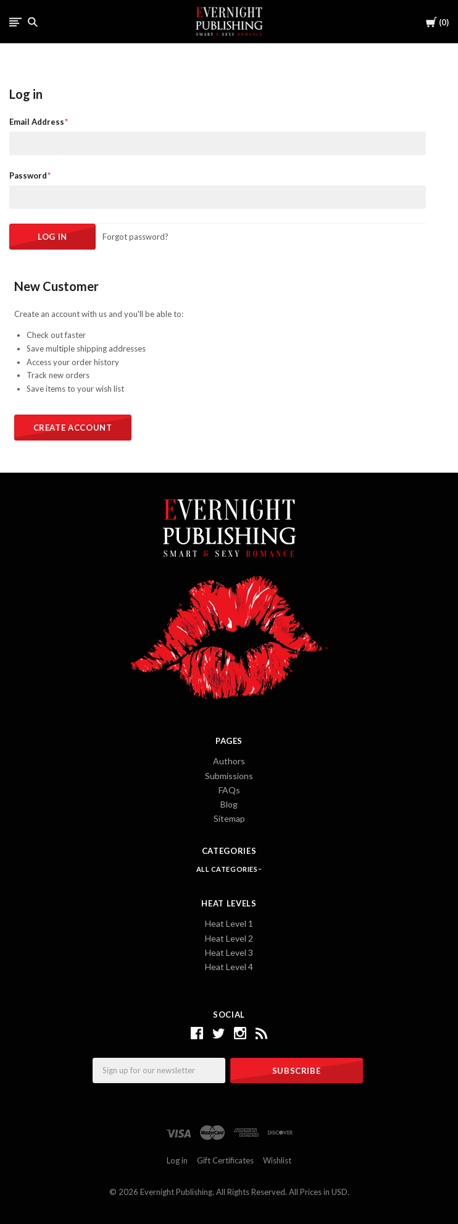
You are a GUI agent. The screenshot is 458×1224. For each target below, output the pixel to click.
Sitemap (229, 818)
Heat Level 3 (229, 952)
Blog (229, 804)
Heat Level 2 (229, 938)
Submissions (229, 775)
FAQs (229, 790)
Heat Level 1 (229, 923)
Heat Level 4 (229, 966)
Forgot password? (135, 237)
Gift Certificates (225, 1160)
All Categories (227, 869)
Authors (229, 761)
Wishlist (277, 1160)
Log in (177, 1160)
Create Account (72, 428)
